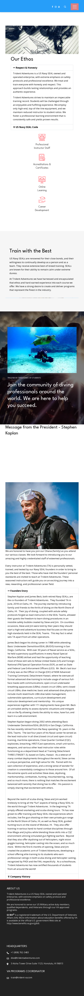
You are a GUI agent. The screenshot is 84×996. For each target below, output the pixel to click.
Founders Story (19, 590)
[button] (42, 67)
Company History (20, 876)
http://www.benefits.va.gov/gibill (23, 923)
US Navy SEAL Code (27, 127)
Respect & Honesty (26, 67)
